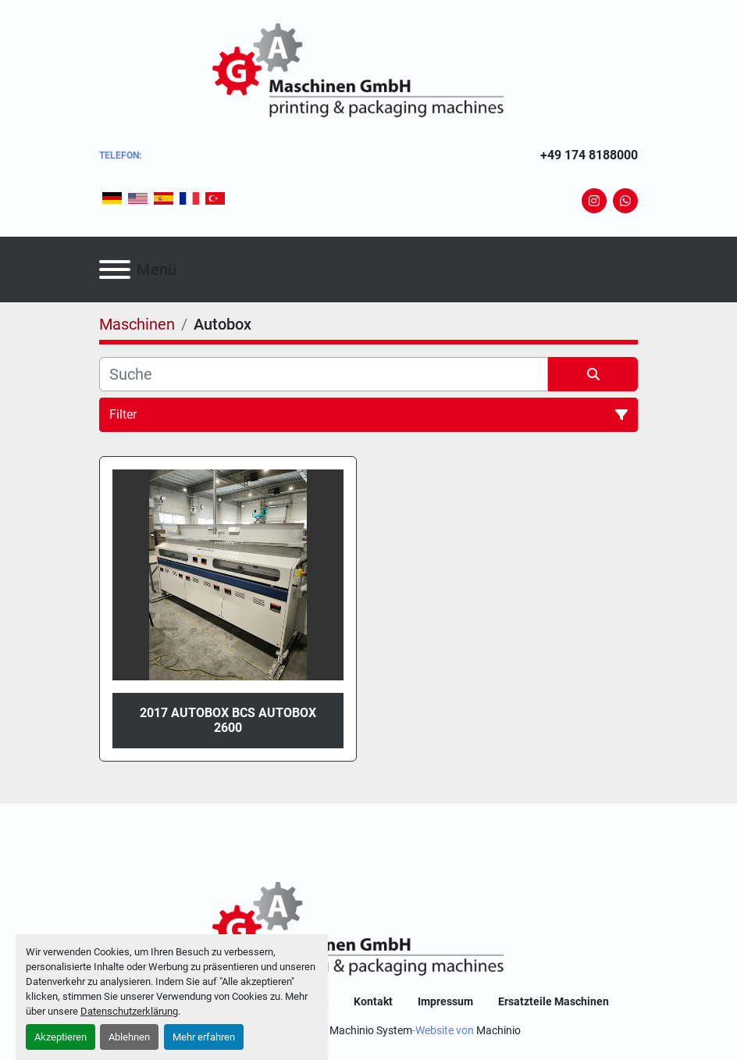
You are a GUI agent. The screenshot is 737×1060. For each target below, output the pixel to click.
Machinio (498, 1030)
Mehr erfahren (204, 1037)
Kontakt (373, 1001)
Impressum (445, 1001)
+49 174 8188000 (589, 155)
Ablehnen (129, 1037)
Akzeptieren (60, 1037)
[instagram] (594, 200)
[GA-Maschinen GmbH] (368, 930)
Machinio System (370, 1030)
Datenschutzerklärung (129, 1011)
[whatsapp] (625, 200)
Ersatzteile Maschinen (553, 1001)
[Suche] (323, 374)
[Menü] (114, 269)
